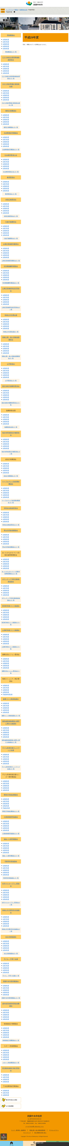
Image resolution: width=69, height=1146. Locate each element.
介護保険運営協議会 (11, 817)
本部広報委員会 (10, 200)
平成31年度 (6, 808)
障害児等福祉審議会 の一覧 (10, 811)
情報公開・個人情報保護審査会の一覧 (11, 357)
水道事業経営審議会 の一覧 (10, 149)
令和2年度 (6, 304)
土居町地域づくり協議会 (10, 630)
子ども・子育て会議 (11, 959)
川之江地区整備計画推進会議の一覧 (11, 104)
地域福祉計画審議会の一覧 (11, 1040)
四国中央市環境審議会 (11, 981)
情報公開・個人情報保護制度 (37, 1130)
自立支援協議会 (10, 937)
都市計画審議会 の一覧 (11, 127)
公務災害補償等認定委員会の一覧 (11, 308)
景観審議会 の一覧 (11, 52)
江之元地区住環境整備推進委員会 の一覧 (11, 77)
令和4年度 (6, 48)
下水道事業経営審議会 (11, 1086)
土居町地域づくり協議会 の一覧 (11, 648)
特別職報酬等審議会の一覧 (11, 283)
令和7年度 (6, 42)
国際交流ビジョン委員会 (10, 654)
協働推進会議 (23, 9)
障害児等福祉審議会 (11, 795)
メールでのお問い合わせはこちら (34, 1126)
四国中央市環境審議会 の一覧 (11, 998)
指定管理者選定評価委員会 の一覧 (11, 452)
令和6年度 (6, 44)
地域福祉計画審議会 (11, 1024)
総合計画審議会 (10, 459)
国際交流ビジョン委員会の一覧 (11, 672)
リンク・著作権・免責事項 (18, 1130)
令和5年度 (6, 46)
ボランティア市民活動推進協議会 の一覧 (11, 599)
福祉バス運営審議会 (11, 839)
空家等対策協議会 (11, 861)
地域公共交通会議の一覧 (10, 331)
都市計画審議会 (10, 111)
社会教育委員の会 (11, 155)
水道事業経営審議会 (11, 133)
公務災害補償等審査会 (11, 244)
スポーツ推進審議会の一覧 (11, 1062)
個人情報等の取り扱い (40, 1132)
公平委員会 (11, 364)
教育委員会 (11, 177)
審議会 (16, 9)
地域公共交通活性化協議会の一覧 (11, 930)
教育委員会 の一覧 (11, 194)
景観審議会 (11, 35)
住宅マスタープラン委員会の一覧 (11, 903)
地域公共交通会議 (11, 315)
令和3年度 (6, 803)
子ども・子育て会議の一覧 (11, 975)
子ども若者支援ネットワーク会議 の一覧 (11, 768)
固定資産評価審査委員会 (10, 386)
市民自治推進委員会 (11, 508)
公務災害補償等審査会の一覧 (11, 260)
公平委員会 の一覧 (11, 380)
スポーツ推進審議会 (11, 1046)
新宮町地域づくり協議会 (10, 606)
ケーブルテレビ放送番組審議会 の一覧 (11, 501)
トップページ (9, 9)
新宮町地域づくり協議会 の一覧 (11, 623)
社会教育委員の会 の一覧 (11, 171)
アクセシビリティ (54, 1130)
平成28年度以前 (7, 694)
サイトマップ (27, 1132)
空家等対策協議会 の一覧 (11, 878)
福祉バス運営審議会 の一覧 (10, 856)
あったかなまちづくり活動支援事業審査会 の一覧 (11, 572)
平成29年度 (9, 12)
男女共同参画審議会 (11, 530)
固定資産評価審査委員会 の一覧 (11, 404)
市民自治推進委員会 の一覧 (10, 525)
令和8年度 (6, 39)
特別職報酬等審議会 (11, 266)
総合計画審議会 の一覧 (11, 476)
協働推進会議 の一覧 (10, 427)
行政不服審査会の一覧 (11, 238)
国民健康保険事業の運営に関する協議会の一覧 (11, 741)
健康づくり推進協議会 (11, 699)
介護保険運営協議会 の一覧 (10, 833)
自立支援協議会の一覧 (11, 953)
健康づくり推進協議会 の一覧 (11, 715)
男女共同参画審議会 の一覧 (10, 547)
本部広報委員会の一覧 (11, 216)
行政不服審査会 (10, 222)
